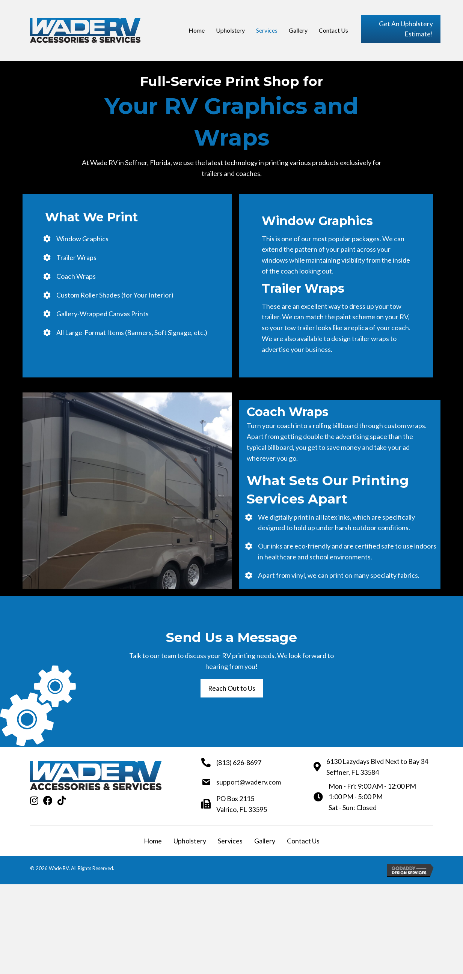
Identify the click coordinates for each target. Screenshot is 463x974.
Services (230, 842)
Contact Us (303, 842)
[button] (400, 29)
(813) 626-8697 (238, 763)
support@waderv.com (248, 783)
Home (153, 842)
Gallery (264, 842)
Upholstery (189, 842)
